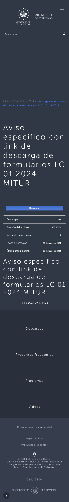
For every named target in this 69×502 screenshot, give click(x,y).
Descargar (34, 208)
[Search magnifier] (64, 34)
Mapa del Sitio (34, 438)
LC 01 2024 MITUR (23, 101)
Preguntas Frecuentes (34, 444)
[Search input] (32, 34)
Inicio (6, 101)
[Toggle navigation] (62, 9)
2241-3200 (34, 479)
